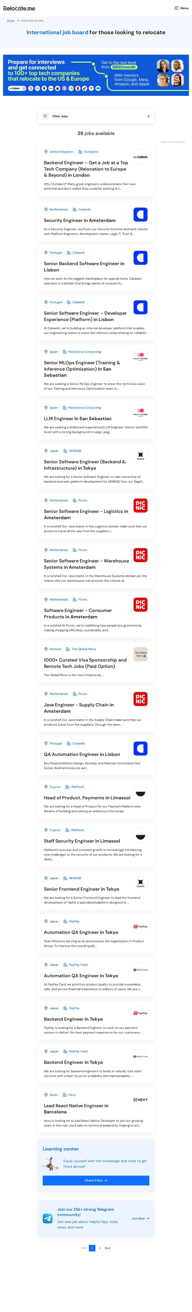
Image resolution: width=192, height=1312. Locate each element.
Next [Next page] (108, 1274)
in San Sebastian (83, 377)
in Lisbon (85, 268)
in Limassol (78, 816)
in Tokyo (86, 474)
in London (83, 169)
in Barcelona (78, 1135)
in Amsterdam (81, 221)
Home (13, 20)
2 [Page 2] (99, 1274)
